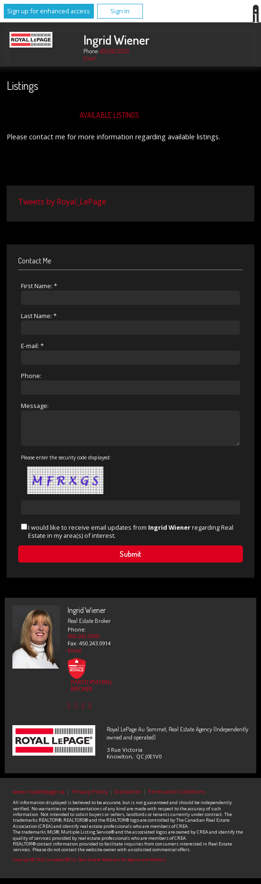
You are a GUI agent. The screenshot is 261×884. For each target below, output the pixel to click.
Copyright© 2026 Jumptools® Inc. (45, 865)
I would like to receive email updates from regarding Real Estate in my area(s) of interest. (130, 537)
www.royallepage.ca (39, 797)
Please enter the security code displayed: (66, 463)
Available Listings (109, 115)
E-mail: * (32, 345)
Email (89, 58)
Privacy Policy (90, 797)
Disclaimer (127, 797)
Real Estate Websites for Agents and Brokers (122, 865)
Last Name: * (39, 315)
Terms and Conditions (176, 797)
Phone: (31, 375)
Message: (35, 405)
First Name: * (39, 286)
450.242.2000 (114, 51)
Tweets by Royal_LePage (62, 201)
